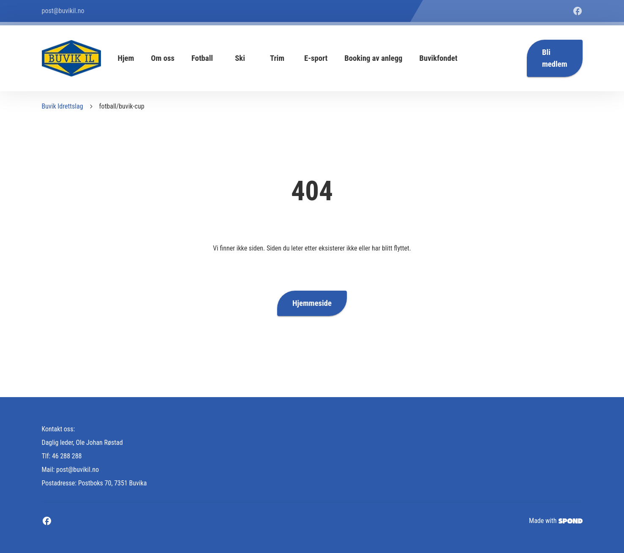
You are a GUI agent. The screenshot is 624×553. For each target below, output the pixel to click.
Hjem (126, 58)
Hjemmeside (312, 303)
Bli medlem (554, 58)
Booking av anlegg (373, 58)
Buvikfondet (439, 58)
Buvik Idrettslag (62, 106)
